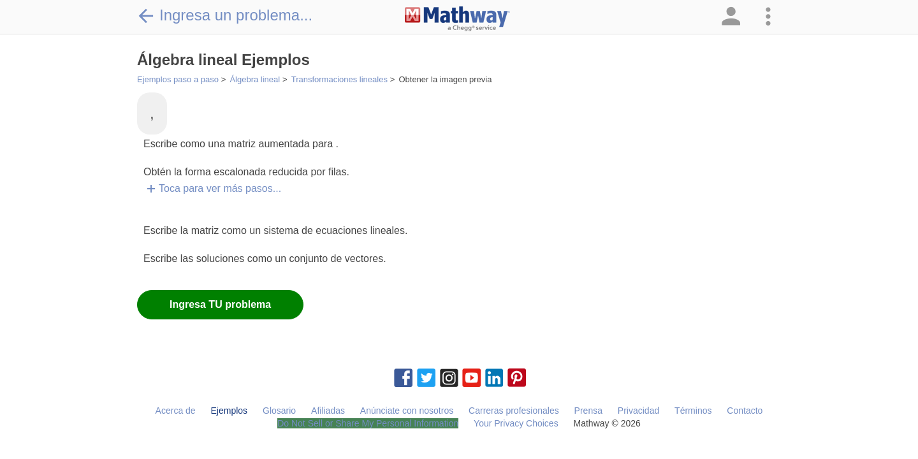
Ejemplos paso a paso (178, 79)
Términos (692, 410)
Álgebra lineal (254, 79)
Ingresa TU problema (220, 304)
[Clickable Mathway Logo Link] (457, 19)
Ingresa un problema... (224, 15)
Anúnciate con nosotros (406, 410)
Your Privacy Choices (516, 423)
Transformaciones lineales (339, 79)
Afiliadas (328, 410)
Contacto (744, 410)
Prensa (588, 410)
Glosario (279, 410)
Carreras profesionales (514, 410)
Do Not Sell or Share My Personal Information (367, 423)
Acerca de (176, 410)
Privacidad (638, 410)
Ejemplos (229, 410)
